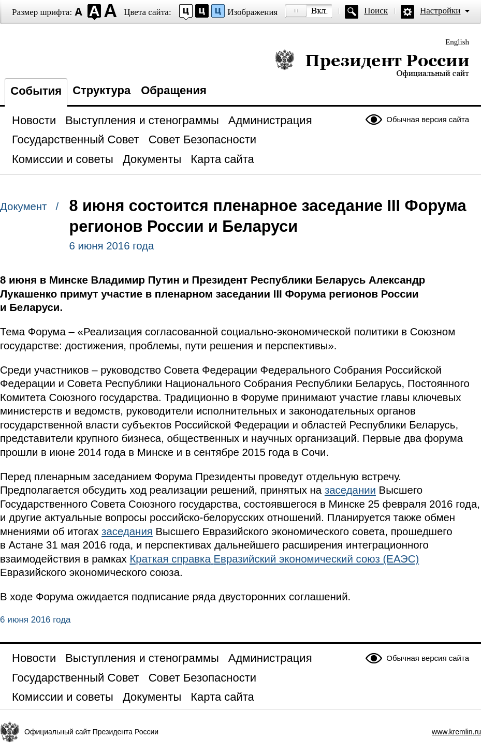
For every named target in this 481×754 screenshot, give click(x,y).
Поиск (376, 11)
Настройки (440, 11)
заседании (350, 490)
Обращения (174, 90)
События (36, 90)
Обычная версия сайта (427, 119)
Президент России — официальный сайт (372, 63)
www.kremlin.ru (456, 732)
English (457, 42)
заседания (127, 531)
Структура (101, 90)
